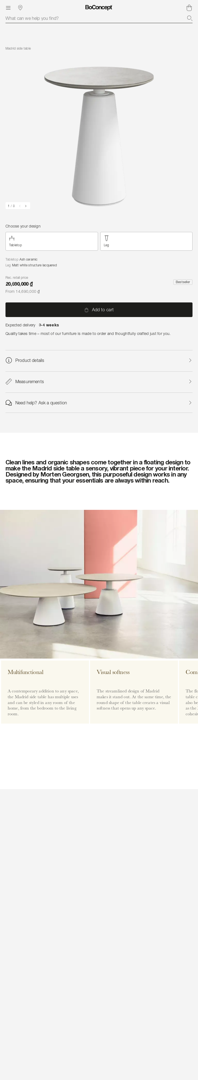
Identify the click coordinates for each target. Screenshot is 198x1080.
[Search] (190, 18)
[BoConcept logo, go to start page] (99, 8)
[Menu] (8, 8)
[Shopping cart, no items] (189, 8)
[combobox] (99, 18)
